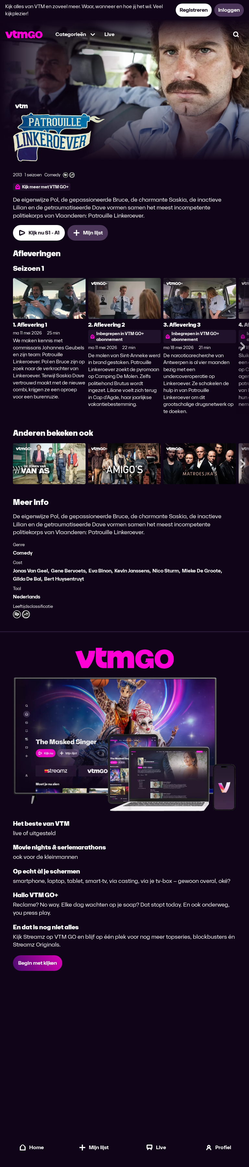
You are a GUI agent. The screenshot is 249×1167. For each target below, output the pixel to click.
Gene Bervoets (68, 571)
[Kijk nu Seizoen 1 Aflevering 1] (39, 233)
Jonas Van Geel (30, 571)
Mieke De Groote (201, 571)
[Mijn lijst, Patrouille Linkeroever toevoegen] (87, 233)
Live (109, 34)
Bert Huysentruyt (64, 579)
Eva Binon (100, 571)
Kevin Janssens (131, 571)
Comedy (22, 553)
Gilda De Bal (27, 579)
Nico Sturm (165, 571)
